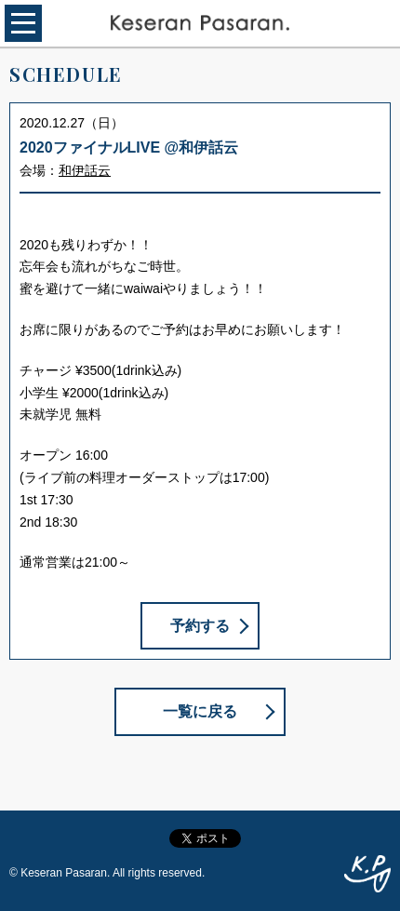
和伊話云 (85, 170)
